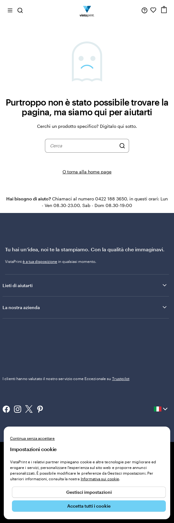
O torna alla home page (87, 171)
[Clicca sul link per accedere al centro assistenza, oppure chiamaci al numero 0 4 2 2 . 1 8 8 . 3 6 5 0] (144, 10)
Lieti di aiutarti (85, 285)
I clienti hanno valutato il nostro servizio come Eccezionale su (66, 378)
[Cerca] (122, 145)
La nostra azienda (85, 307)
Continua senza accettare (32, 438)
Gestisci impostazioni (89, 492)
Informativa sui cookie (100, 479)
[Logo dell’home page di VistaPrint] (87, 10)
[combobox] (83, 146)
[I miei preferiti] (153, 10)
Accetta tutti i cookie (89, 506)
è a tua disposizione (40, 261)
